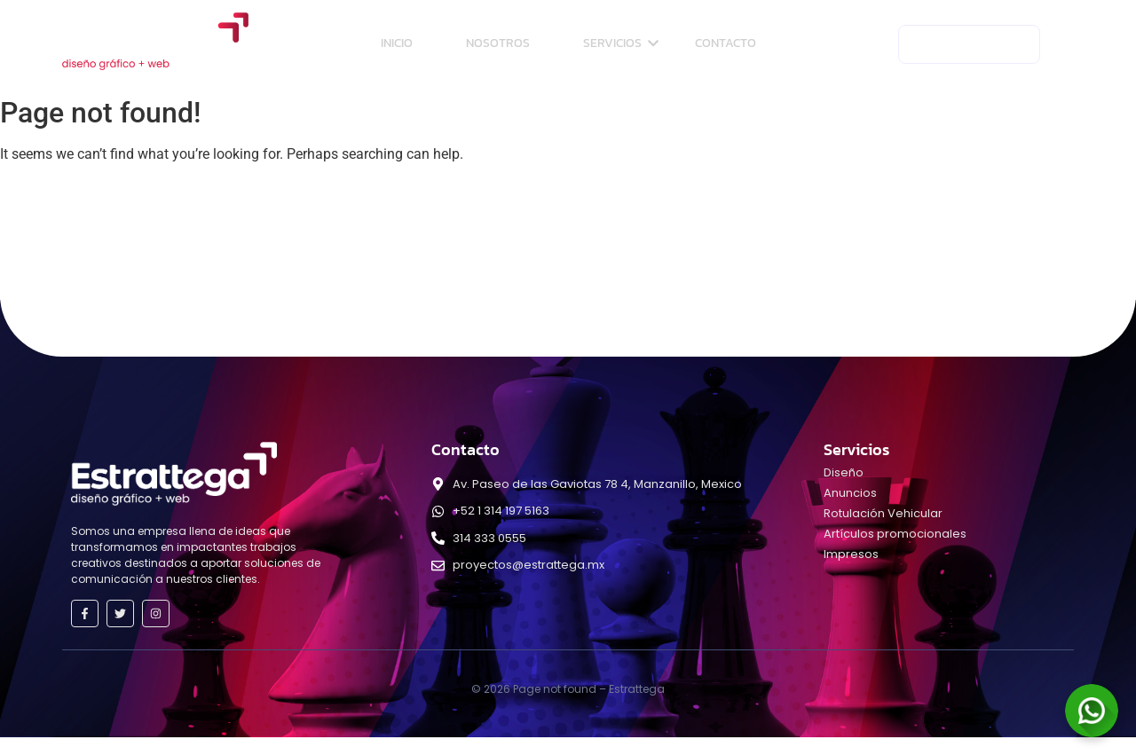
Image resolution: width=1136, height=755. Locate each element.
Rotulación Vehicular (883, 513)
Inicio (397, 43)
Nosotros (498, 43)
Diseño (844, 472)
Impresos (851, 554)
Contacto (725, 43)
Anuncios (850, 492)
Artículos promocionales (895, 533)
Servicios (621, 43)
